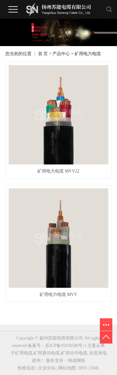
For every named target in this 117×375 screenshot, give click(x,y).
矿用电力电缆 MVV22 (58, 171)
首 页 (43, 53)
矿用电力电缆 (88, 53)
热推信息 (26, 368)
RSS (83, 368)
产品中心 (61, 53)
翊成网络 (76, 360)
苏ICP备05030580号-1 (65, 345)
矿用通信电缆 (46, 353)
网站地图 (67, 368)
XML (95, 368)
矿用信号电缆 (74, 353)
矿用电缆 (23, 353)
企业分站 (47, 368)
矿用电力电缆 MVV (58, 294)
